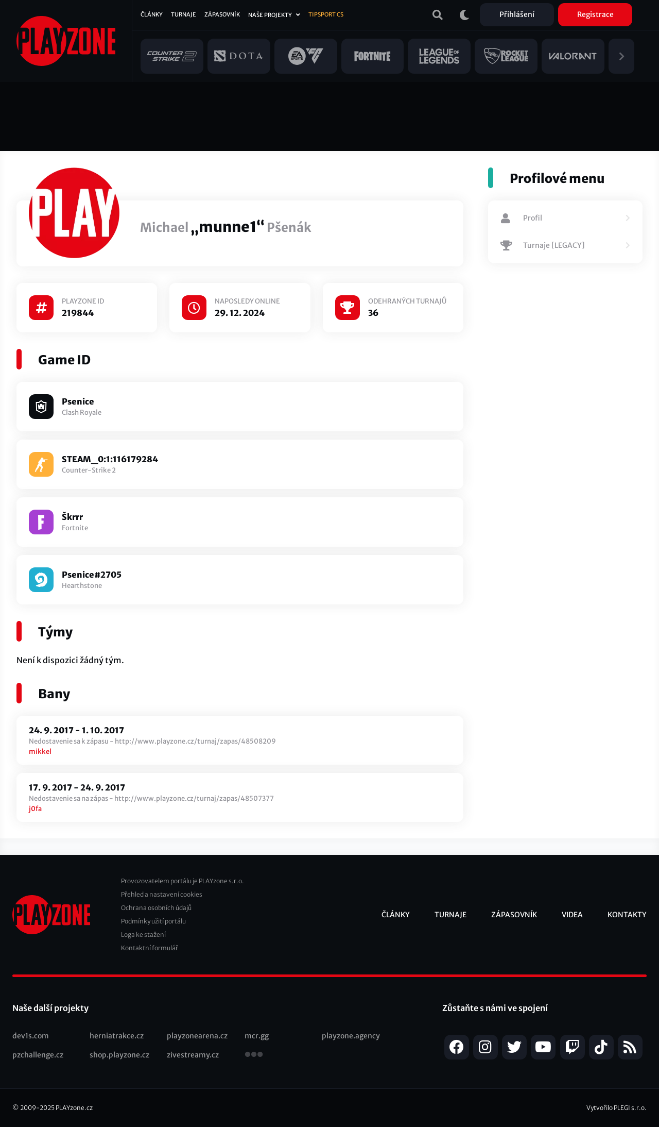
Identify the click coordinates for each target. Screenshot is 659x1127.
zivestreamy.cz (193, 1054)
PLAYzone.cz (74, 1108)
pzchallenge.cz (37, 1054)
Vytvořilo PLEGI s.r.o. (616, 1108)
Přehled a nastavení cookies (161, 894)
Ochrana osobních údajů (156, 908)
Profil (521, 218)
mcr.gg (257, 1035)
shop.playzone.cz (119, 1054)
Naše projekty (270, 15)
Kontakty (627, 914)
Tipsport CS (325, 14)
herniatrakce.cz (117, 1035)
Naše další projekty (50, 1008)
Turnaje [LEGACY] (542, 246)
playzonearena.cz (197, 1035)
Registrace (595, 14)
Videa (572, 914)
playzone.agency (351, 1035)
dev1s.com (30, 1035)
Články (152, 14)
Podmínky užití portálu (153, 921)
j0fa (35, 808)
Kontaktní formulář (149, 948)
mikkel (40, 751)
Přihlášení (516, 14)
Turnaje (183, 14)
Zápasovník (222, 14)
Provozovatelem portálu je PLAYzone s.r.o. (182, 881)
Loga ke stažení (143, 934)
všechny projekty (253, 1055)
